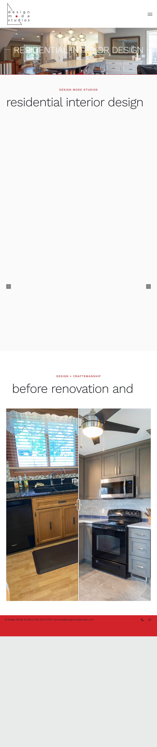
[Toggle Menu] (150, 14)
